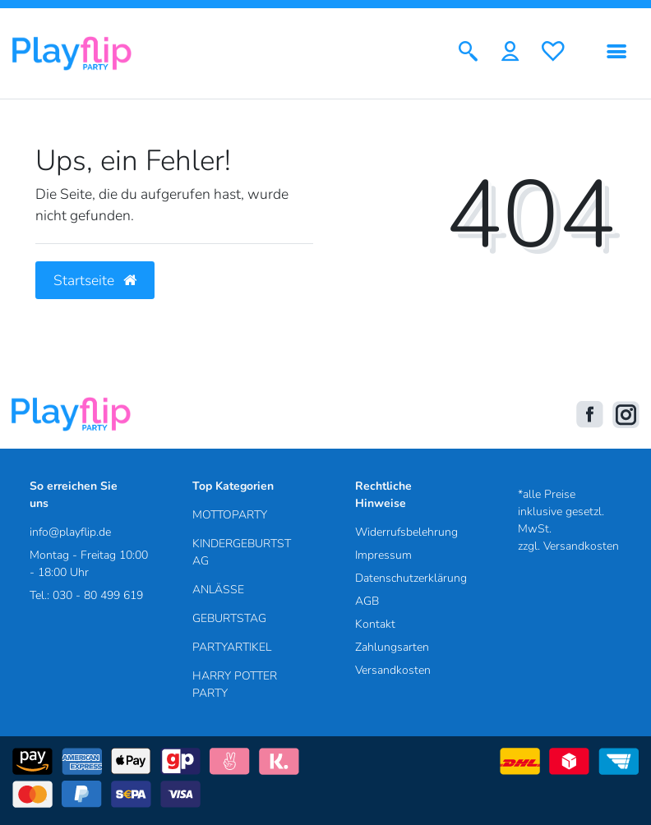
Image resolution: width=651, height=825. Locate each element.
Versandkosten (393, 670)
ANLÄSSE (218, 589)
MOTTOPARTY (229, 515)
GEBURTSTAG (229, 618)
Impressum (383, 555)
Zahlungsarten (392, 647)
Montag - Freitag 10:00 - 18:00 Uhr (89, 563)
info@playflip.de (70, 532)
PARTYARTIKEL (231, 647)
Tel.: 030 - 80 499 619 (86, 595)
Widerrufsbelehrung (406, 532)
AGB (367, 601)
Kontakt (375, 624)
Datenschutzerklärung (411, 578)
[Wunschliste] (553, 53)
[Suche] (468, 53)
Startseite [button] (94, 280)
